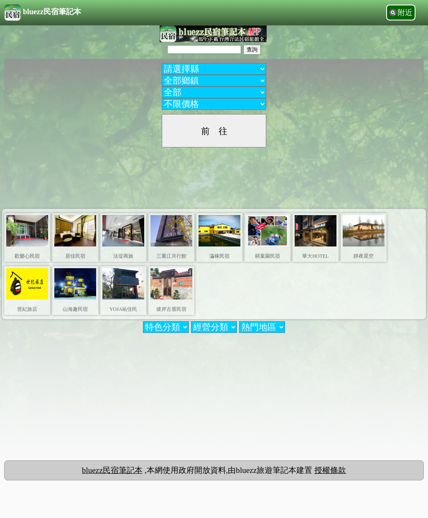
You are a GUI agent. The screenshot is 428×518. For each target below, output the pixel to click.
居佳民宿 (75, 256)
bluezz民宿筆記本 (42, 12)
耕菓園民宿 (267, 256)
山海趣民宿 (75, 309)
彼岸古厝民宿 (171, 309)
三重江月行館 (171, 256)
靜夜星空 (364, 256)
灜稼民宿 (219, 256)
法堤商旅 (123, 256)
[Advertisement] (214, 175)
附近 (405, 12)
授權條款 (330, 470)
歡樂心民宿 (27, 256)
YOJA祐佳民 (124, 309)
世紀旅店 (27, 309)
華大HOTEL (315, 256)
